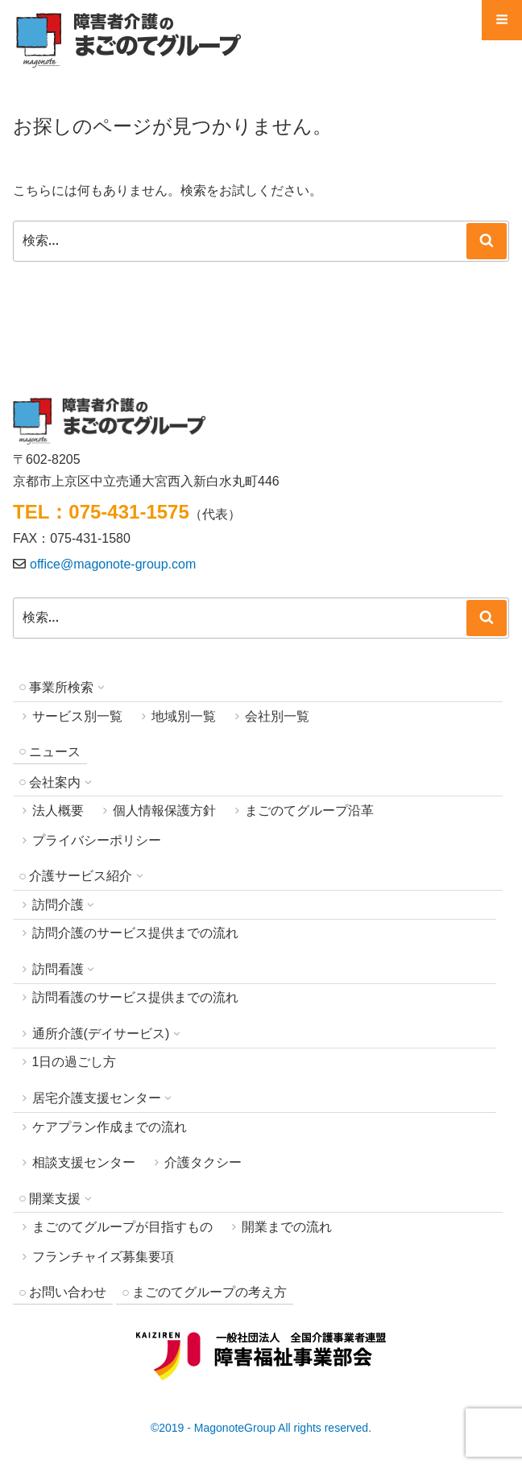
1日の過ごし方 (74, 1062)
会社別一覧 (277, 716)
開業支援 (55, 1198)
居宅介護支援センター (96, 1098)
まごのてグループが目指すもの (122, 1227)
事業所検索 (61, 687)
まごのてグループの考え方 (209, 1292)
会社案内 (55, 782)
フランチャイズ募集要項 (103, 1256)
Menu (502, 26)
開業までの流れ (287, 1227)
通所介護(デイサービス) (101, 1033)
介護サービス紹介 (80, 876)
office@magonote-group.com (113, 564)
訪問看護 (58, 969)
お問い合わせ (67, 1292)
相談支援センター (83, 1162)
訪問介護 (58, 905)
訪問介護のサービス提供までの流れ (135, 933)
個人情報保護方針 (164, 810)
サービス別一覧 (77, 716)
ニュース (55, 752)
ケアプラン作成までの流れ (109, 1127)
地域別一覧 (183, 716)
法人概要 (58, 810)
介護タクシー (203, 1162)
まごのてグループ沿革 (309, 810)
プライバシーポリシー (96, 840)
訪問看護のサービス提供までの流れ (135, 997)
